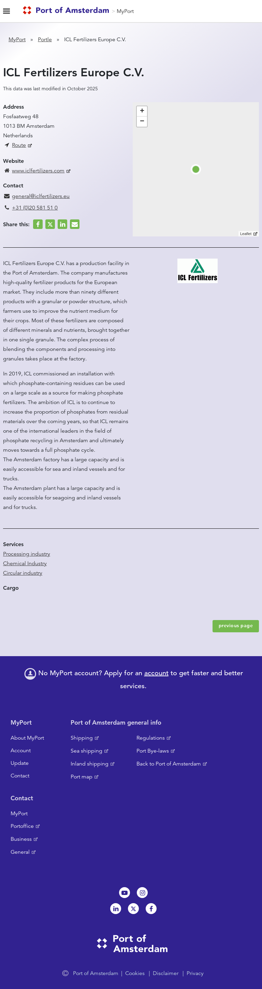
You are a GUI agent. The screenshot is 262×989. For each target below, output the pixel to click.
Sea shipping (86, 750)
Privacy (195, 973)
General (20, 852)
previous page (236, 625)
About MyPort (27, 738)
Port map (81, 776)
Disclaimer (165, 973)
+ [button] (142, 111)
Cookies (135, 973)
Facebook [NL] (151, 908)
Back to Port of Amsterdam (168, 763)
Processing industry (26, 554)
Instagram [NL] (142, 892)
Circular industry (22, 573)
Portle (45, 39)
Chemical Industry (25, 563)
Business (21, 839)
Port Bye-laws (152, 750)
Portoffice (22, 826)
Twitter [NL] (133, 908)
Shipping (82, 738)
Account (21, 750)
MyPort (125, 11)
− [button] (142, 122)
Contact (20, 775)
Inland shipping (89, 763)
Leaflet (245, 234)
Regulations (150, 738)
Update (20, 763)
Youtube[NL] (124, 892)
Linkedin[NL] (115, 908)
